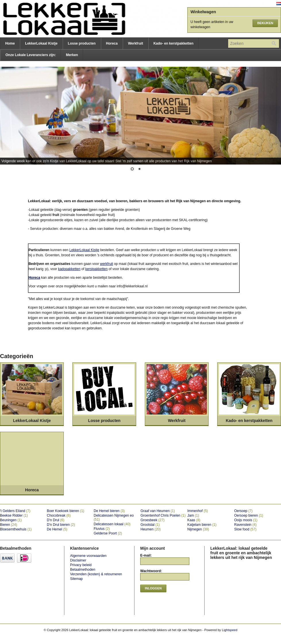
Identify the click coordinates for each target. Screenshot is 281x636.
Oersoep (243, 511)
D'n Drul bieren (61, 525)
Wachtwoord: (151, 571)
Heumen (150, 529)
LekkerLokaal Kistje (41, 43)
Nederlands (278, 3)
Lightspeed (229, 630)
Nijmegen (198, 529)
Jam (193, 515)
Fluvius (102, 529)
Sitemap (76, 579)
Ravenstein (245, 525)
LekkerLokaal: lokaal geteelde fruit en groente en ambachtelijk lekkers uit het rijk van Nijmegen (57, 18)
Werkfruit (135, 43)
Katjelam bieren (201, 525)
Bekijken (265, 23)
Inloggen (153, 588)
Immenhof (197, 511)
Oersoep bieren (248, 515)
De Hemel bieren (109, 511)
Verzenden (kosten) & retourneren (96, 574)
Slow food (245, 529)
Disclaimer (78, 560)
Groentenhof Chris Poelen (163, 515)
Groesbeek (152, 520)
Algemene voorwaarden (88, 556)
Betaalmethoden (82, 570)
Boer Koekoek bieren (65, 511)
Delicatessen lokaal (112, 524)
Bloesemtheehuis (16, 529)
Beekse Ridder (14, 515)
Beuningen (11, 520)
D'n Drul (55, 520)
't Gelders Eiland (15, 511)
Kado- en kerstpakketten (173, 43)
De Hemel (57, 529)
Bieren (8, 525)
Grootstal (150, 525)
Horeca (112, 43)
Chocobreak (59, 515)
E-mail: (146, 555)
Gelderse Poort (108, 533)
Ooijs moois (245, 520)
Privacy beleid (81, 565)
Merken (72, 55)
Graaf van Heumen (157, 511)
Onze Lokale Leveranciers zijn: (30, 55)
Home (10, 43)
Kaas (193, 520)
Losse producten (82, 43)
